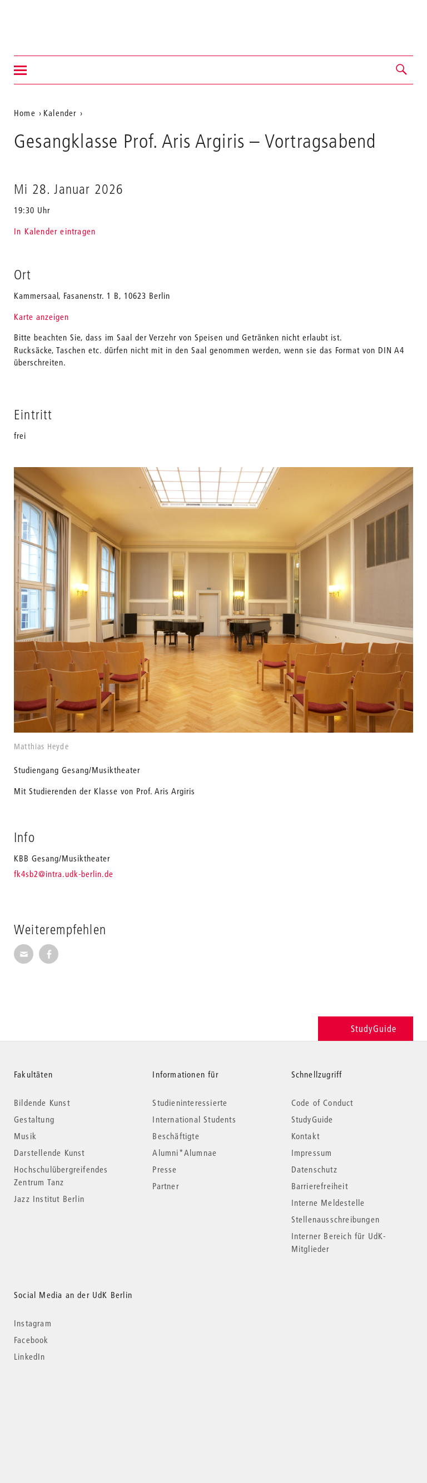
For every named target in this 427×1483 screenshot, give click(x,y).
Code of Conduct (322, 1102)
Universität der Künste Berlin (57, 20)
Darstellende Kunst (49, 1152)
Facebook (31, 1339)
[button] (402, 70)
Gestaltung (34, 1119)
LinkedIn (30, 1356)
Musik (25, 1135)
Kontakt (305, 1135)
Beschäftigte (175, 1135)
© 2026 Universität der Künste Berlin (72, 1403)
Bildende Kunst (42, 1102)
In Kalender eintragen (55, 231)
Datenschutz (314, 1169)
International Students (194, 1119)
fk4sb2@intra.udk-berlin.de (63, 873)
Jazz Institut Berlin (49, 1198)
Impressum (311, 1152)
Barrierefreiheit (319, 1185)
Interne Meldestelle (328, 1202)
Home (25, 112)
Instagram (33, 1323)
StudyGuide (365, 1028)
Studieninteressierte (189, 1102)
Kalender (60, 112)
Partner (165, 1185)
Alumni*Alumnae (184, 1152)
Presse (164, 1169)
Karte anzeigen (41, 316)
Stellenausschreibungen (335, 1219)
